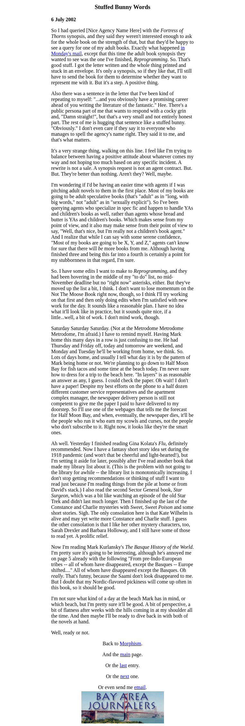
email (140, 687)
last (123, 665)
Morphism (130, 643)
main (125, 654)
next (124, 676)
